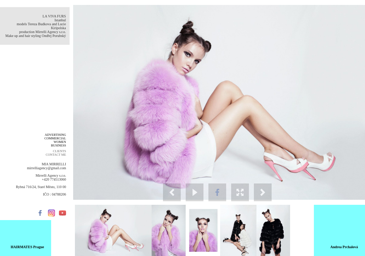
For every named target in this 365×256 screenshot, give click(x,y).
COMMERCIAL (55, 138)
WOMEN (60, 142)
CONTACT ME (56, 154)
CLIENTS (59, 151)
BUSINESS (58, 145)
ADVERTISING (55, 135)
